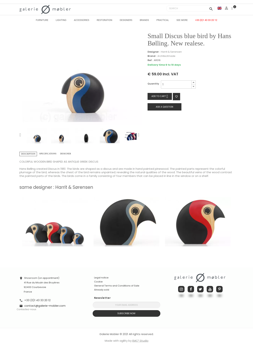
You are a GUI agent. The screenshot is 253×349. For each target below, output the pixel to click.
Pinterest (219, 289)
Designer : (154, 52)
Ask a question (164, 106)
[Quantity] (176, 84)
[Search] (190, 8)
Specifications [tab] (47, 153)
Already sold (101, 289)
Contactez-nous (26, 309)
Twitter (200, 289)
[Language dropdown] (219, 8)
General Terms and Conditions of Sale (116, 285)
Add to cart (159, 96)
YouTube (210, 289)
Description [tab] (28, 154)
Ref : (150, 60)
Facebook (191, 289)
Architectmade (166, 56)
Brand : (152, 56)
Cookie (98, 282)
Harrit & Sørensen (171, 52)
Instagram (181, 289)
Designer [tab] (65, 153)
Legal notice (101, 277)
